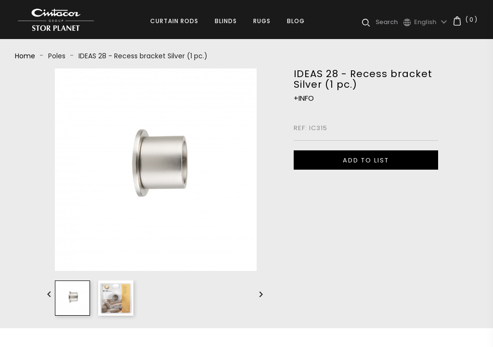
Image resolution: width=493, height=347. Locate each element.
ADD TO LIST (366, 160)
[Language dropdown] (432, 22)
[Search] (389, 22)
